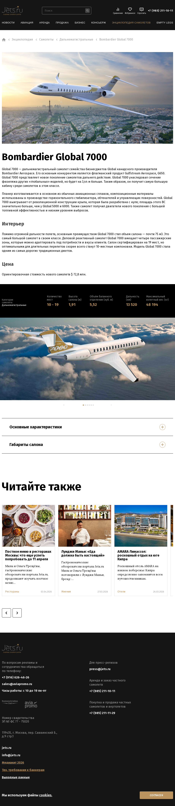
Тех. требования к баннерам (23, 770)
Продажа (62, 22)
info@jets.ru (11, 755)
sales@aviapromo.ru (17, 684)
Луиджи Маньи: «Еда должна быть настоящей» (83, 553)
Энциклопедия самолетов (131, 22)
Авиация (27, 22)
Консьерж (98, 22)
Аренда (44, 22)
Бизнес (80, 22)
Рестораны (12, 591)
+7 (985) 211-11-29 (102, 713)
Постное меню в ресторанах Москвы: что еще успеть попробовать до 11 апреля (28, 555)
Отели (121, 591)
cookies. (45, 795)
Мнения (66, 591)
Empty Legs (165, 22)
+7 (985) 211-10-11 (160, 10)
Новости (8, 22)
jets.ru (6, 748)
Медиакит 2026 (13, 762)
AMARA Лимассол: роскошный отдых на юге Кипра (138, 555)
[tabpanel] (87, 359)
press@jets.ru (99, 669)
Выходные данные (16, 777)
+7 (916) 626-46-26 (15, 677)
